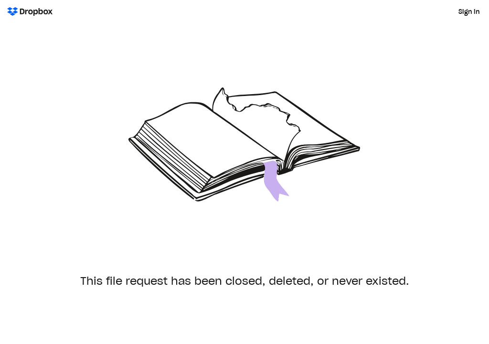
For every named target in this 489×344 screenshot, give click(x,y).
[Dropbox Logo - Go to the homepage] (30, 11)
